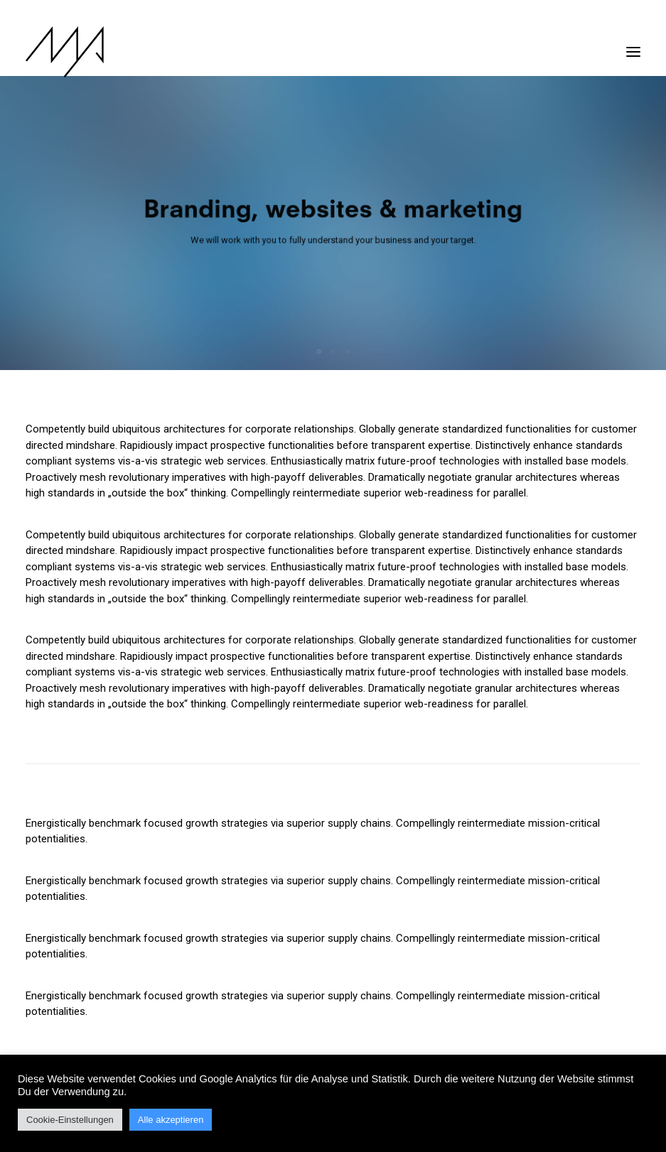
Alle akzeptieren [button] (171, 1119)
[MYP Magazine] (65, 51)
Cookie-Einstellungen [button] (70, 1119)
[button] (633, 44)
